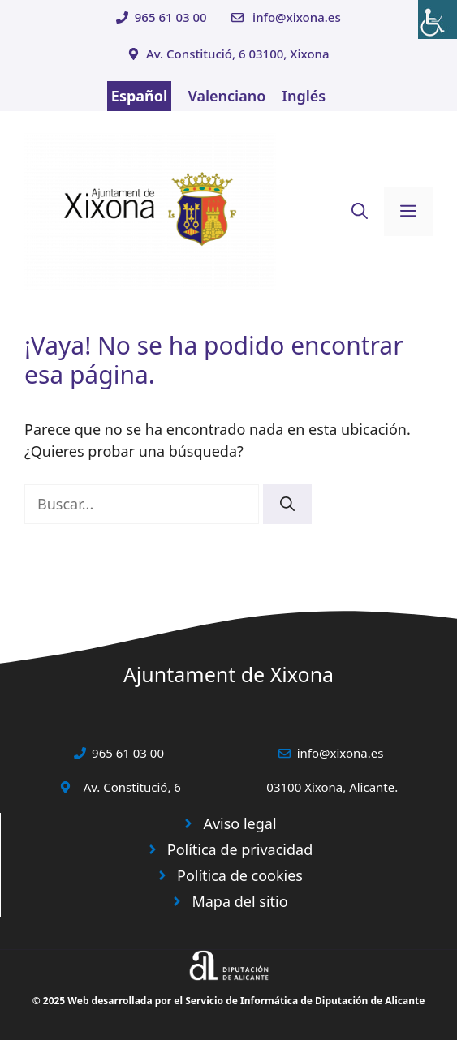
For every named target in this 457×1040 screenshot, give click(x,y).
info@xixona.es (296, 17)
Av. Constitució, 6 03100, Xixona (238, 53)
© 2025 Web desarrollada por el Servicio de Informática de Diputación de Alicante (228, 1001)
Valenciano (226, 95)
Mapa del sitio (239, 901)
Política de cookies (240, 875)
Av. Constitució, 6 (132, 787)
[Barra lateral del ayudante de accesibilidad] (437, 19)
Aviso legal (239, 823)
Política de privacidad (240, 849)
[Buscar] (287, 504)
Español (139, 95)
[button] (359, 211)
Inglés (304, 95)
